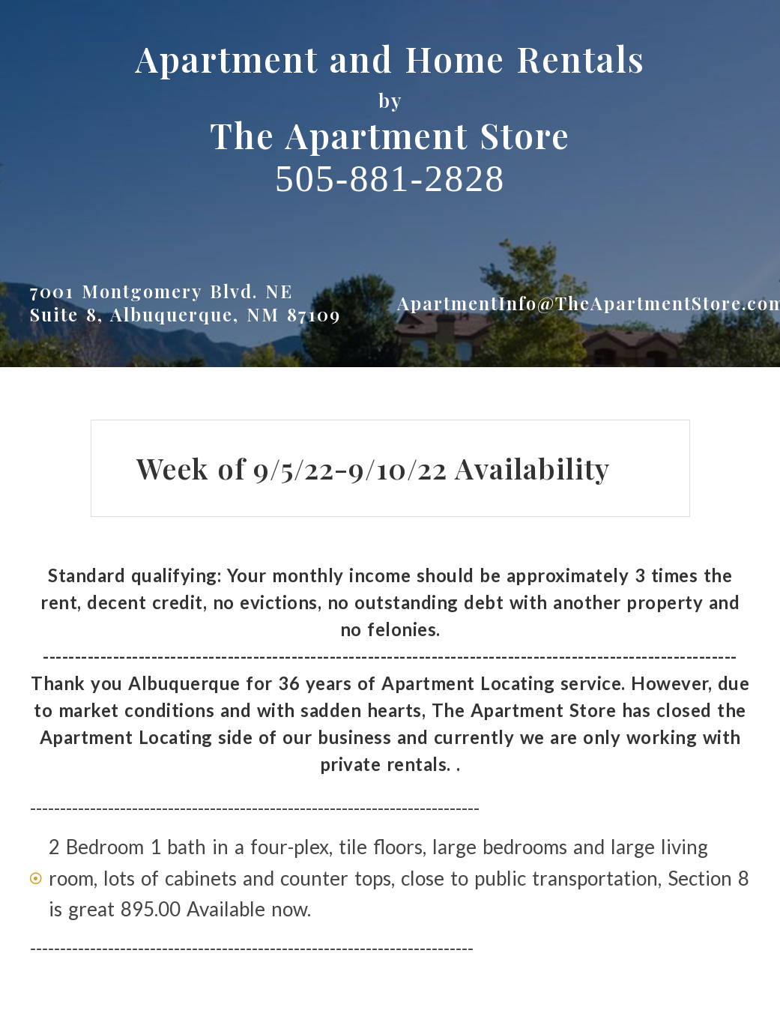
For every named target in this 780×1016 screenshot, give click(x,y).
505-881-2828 (390, 178)
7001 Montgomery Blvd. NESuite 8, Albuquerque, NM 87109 (185, 302)
